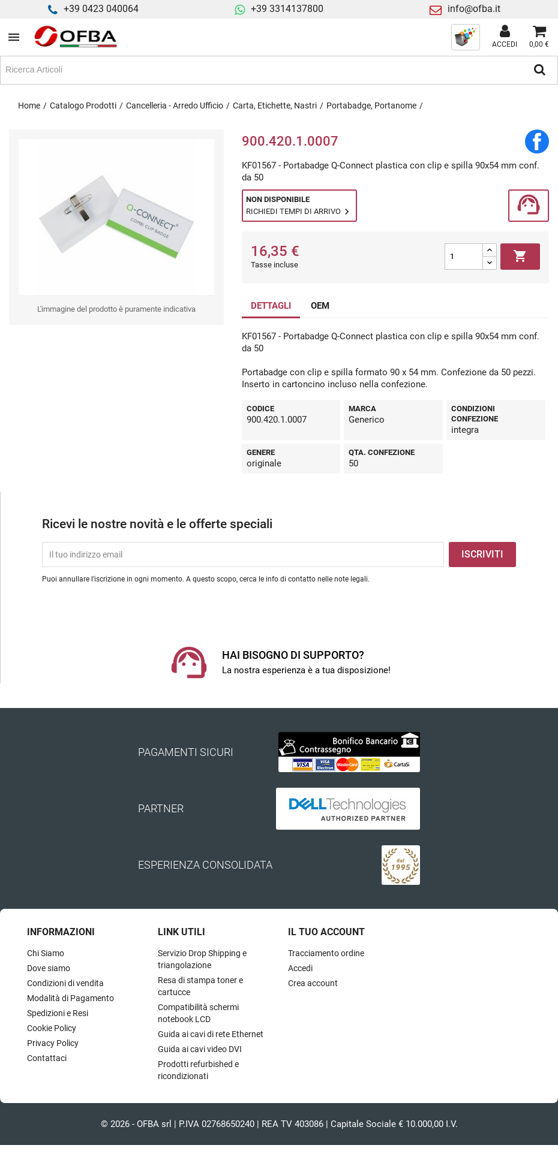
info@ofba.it (474, 8)
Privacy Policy (53, 1043)
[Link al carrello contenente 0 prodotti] (539, 37)
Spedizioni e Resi (57, 1013)
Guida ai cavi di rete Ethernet (210, 1034)
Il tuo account (326, 932)
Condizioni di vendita (65, 983)
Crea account (313, 983)
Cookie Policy (51, 1028)
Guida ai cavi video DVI (200, 1049)
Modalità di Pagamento (70, 998)
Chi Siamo (45, 953)
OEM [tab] (320, 305)
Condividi (537, 141)
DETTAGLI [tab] (271, 305)
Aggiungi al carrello (520, 256)
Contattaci (47, 1058)
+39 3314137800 (287, 8)
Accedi (300, 968)
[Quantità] (464, 256)
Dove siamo (48, 968)
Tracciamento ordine (326, 953)
